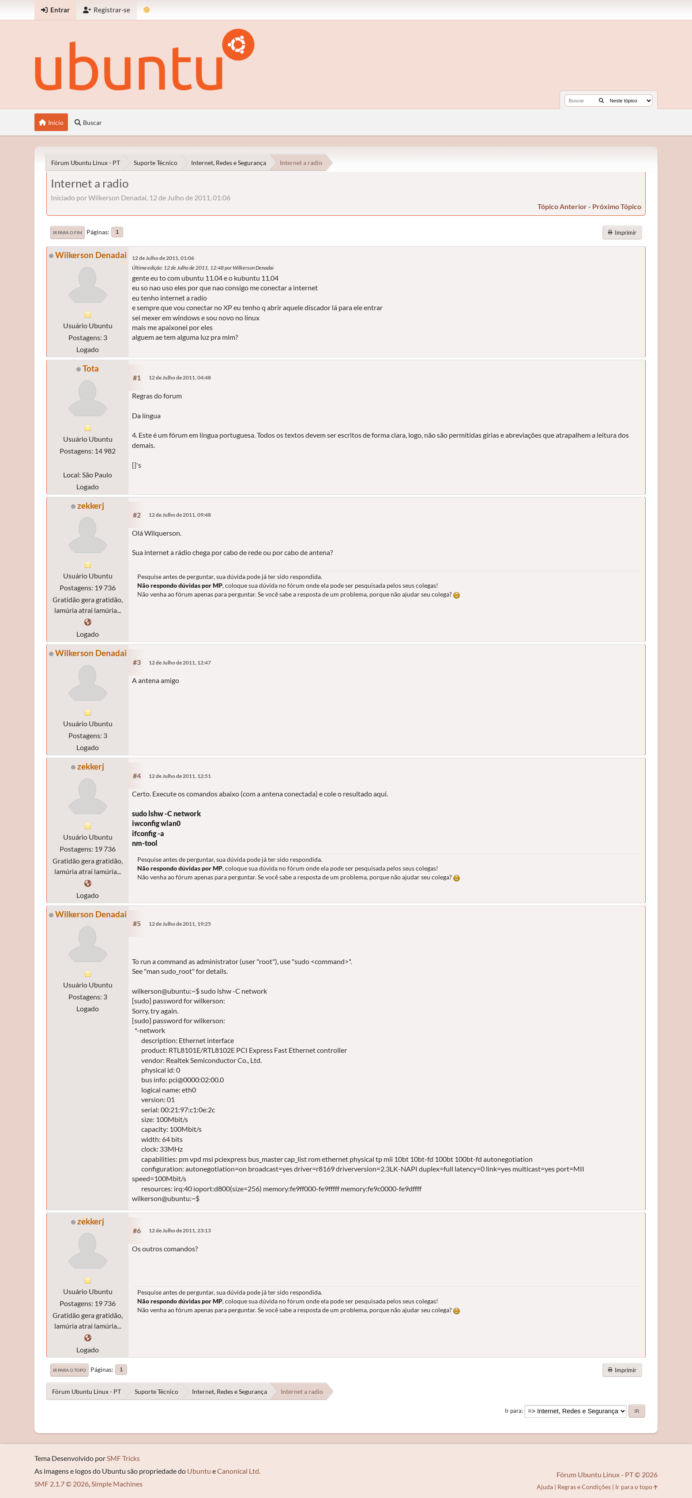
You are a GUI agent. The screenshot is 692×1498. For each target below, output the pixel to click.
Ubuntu (199, 1471)
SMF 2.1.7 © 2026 (61, 1483)
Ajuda (545, 1486)
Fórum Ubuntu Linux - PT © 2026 (607, 1474)
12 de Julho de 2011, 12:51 (180, 776)
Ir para (513, 1410)
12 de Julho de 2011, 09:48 (180, 515)
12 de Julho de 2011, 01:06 (163, 258)
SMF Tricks (123, 1458)
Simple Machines (117, 1483)
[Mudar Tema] (147, 10)
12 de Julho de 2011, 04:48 (180, 377)
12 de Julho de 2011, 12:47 (180, 662)
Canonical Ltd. (238, 1471)
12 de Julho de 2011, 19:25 (180, 924)
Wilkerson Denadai (91, 255)
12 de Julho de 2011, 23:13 (180, 1230)
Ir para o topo (69, 1370)
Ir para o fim (67, 232)
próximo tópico (616, 206)
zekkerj (90, 505)
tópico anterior (562, 206)
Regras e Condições (584, 1486)
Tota (91, 368)
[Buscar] (601, 100)
